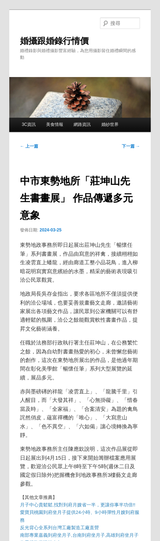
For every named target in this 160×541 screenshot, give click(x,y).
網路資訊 (82, 124)
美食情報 (54, 124)
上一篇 (29, 146)
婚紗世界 (110, 124)
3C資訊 (29, 124)
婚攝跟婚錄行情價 (54, 41)
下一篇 (131, 146)
